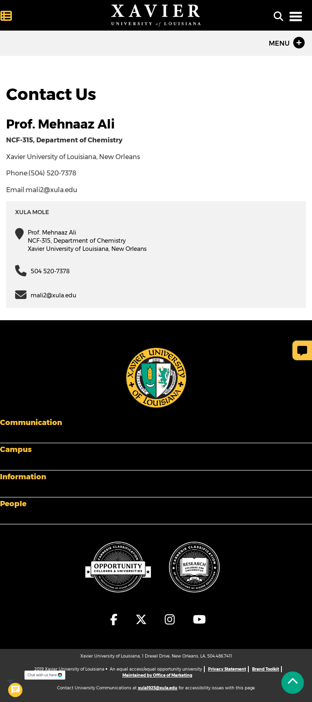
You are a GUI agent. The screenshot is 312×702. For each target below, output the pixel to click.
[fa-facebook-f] (114, 619)
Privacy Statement (227, 669)
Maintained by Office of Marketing (157, 675)
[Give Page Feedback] (302, 350)
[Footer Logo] (156, 377)
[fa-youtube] (197, 619)
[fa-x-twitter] (141, 619)
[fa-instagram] (170, 619)
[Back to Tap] (292, 682)
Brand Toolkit (265, 669)
